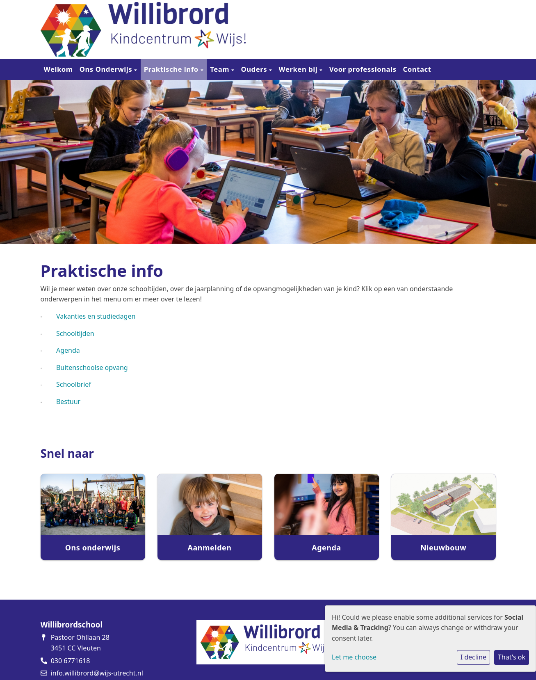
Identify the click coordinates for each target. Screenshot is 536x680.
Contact (417, 69)
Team (220, 69)
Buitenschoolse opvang (92, 367)
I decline (473, 657)
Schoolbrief (73, 384)
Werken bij (299, 69)
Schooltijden (75, 333)
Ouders (255, 69)
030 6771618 (70, 660)
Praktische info (172, 69)
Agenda (68, 350)
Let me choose (354, 657)
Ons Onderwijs (107, 69)
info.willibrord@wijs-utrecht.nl (97, 673)
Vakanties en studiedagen (95, 316)
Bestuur (68, 401)
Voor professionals (363, 69)
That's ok (511, 657)
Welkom (58, 69)
